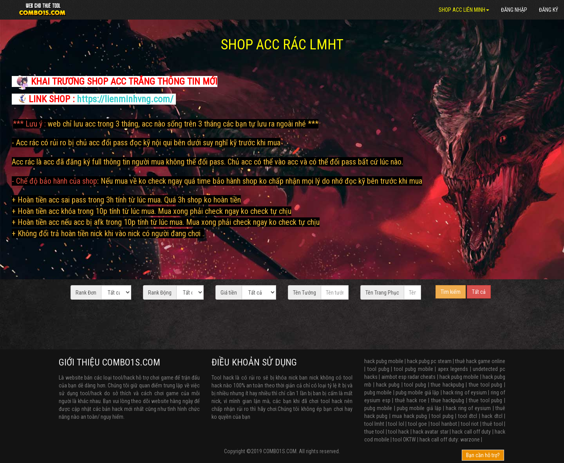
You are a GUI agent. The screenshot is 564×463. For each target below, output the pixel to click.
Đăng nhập (514, 10)
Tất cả (479, 292)
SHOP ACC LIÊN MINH (464, 10)
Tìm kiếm (451, 292)
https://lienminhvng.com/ (125, 99)
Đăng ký (548, 10)
